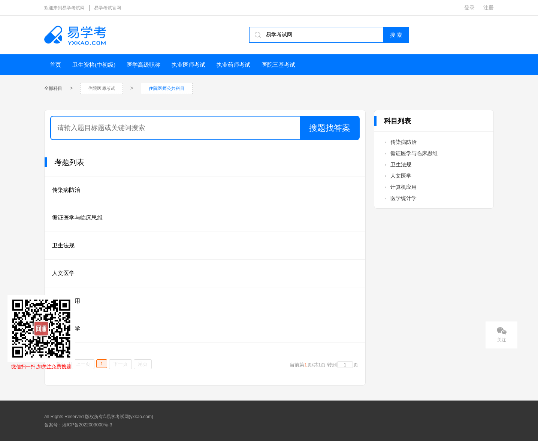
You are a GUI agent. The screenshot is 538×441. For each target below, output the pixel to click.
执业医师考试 (188, 65)
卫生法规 (63, 245)
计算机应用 (403, 187)
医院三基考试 (278, 65)
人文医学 (63, 273)
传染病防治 (66, 190)
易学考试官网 (107, 7)
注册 (488, 7)
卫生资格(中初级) (93, 65)
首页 (55, 65)
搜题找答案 (329, 128)
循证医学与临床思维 (77, 217)
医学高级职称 (143, 65)
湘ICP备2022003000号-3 (87, 425)
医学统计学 (403, 198)
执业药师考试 (233, 65)
